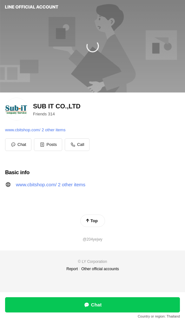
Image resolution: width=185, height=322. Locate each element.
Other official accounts (100, 269)
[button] (48, 144)
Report (72, 269)
